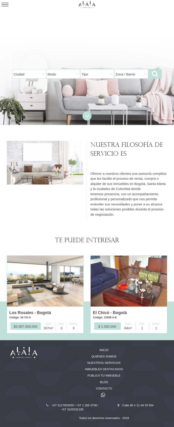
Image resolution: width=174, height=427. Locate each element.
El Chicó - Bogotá (110, 312)
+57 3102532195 (72, 409)
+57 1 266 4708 (87, 405)
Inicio (104, 350)
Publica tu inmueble (104, 375)
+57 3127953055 (63, 405)
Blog (104, 382)
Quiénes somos (104, 356)
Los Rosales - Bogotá (30, 312)
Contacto (104, 388)
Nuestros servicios (104, 363)
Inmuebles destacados (104, 369)
